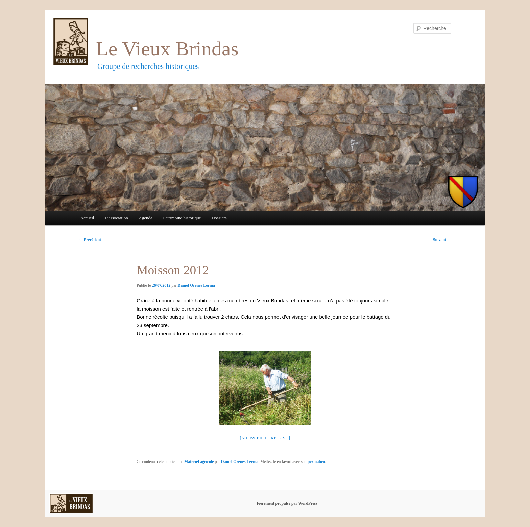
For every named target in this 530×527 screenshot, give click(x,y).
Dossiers (219, 217)
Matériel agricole (199, 461)
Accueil (87, 217)
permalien (316, 461)
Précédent (90, 239)
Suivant (442, 239)
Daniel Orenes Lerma (196, 285)
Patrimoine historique (182, 217)
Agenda (145, 217)
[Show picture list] (265, 437)
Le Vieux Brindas (167, 48)
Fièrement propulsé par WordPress (287, 503)
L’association (116, 217)
